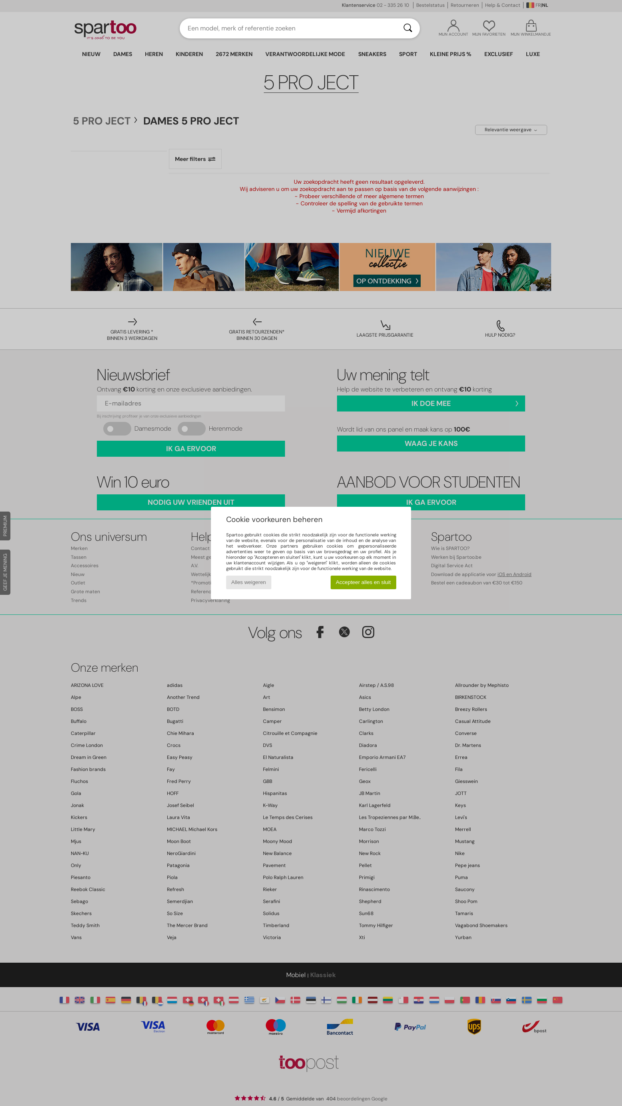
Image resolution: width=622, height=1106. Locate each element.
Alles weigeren (248, 582)
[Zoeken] (408, 28)
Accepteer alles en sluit (363, 582)
